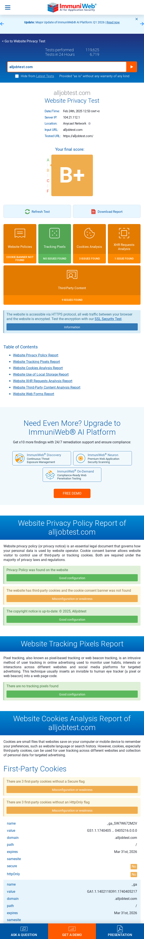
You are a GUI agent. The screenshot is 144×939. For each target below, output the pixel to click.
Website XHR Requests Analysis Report (42, 381)
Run (132, 67)
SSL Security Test (108, 319)
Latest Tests (45, 76)
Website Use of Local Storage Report (41, 374)
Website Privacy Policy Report (35, 355)
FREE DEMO (72, 493)
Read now (113, 22)
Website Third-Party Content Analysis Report (46, 387)
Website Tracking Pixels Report (36, 362)
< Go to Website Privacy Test (23, 41)
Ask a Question (24, 935)
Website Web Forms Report (33, 394)
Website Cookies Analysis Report (38, 368)
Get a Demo (72, 935)
